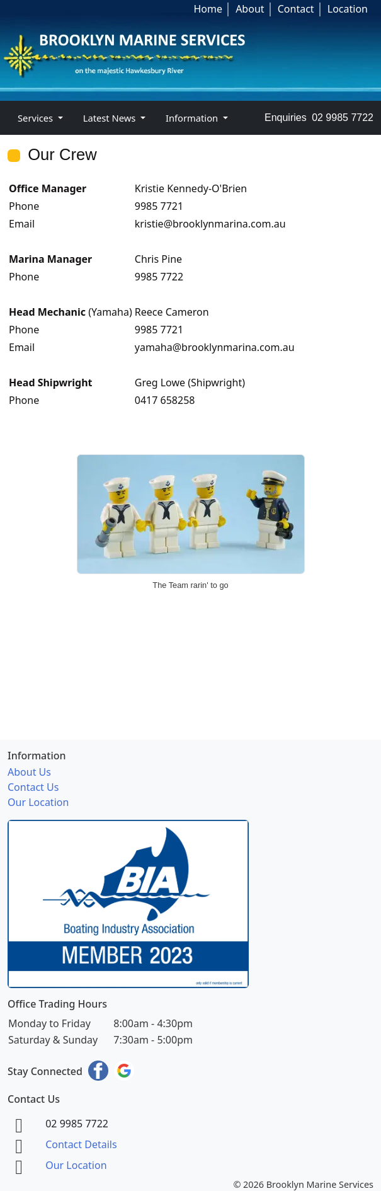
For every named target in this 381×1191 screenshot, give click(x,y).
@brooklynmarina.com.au (225, 224)
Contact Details (81, 1144)
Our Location (38, 802)
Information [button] (193, 118)
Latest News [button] (110, 118)
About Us (29, 772)
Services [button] (36, 118)
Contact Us (33, 787)
